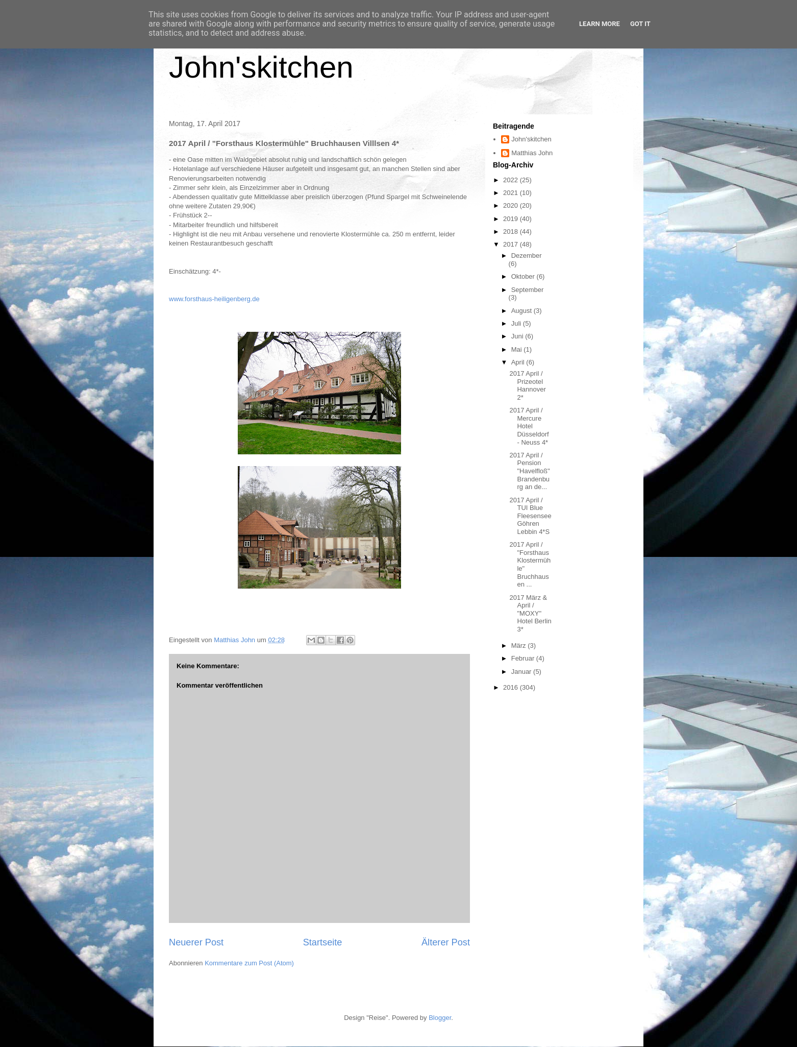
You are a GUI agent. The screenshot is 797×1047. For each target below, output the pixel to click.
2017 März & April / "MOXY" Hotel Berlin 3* (530, 613)
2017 (511, 244)
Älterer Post (445, 942)
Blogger (440, 1017)
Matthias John (532, 153)
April (519, 362)
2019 (511, 219)
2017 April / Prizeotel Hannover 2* (527, 385)
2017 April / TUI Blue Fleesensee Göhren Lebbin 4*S (530, 515)
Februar (523, 658)
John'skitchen (261, 67)
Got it (640, 24)
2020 (511, 205)
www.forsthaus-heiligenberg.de (214, 299)
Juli (517, 323)
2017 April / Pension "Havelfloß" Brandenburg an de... (529, 471)
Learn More (599, 24)
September (527, 290)
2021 (511, 193)
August (522, 310)
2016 (511, 687)
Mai (517, 349)
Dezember (526, 255)
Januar (522, 671)
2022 (511, 180)
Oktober (524, 276)
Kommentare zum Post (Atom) (249, 963)
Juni (518, 336)
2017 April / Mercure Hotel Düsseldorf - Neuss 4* (529, 426)
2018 (511, 231)
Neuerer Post (196, 942)
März (519, 645)
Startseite (322, 942)
